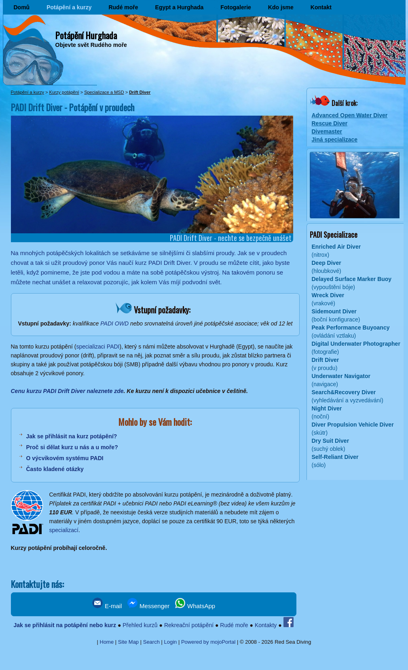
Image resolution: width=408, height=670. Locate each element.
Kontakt (321, 7)
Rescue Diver (330, 123)
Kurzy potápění (64, 92)
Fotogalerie (235, 7)
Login (170, 642)
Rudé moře (123, 7)
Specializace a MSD (104, 92)
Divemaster (327, 131)
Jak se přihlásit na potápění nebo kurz (64, 625)
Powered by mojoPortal (208, 642)
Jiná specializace (335, 139)
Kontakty (266, 625)
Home (107, 642)
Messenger (148, 605)
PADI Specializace (333, 234)
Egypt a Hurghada (179, 7)
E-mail (107, 605)
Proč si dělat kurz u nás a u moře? (72, 447)
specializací (63, 530)
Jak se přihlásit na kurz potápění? (71, 436)
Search (151, 642)
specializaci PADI (97, 346)
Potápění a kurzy (69, 7)
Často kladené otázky (55, 469)
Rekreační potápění (189, 625)
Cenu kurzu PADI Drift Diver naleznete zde (67, 391)
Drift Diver (139, 92)
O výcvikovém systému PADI (65, 458)
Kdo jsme (281, 7)
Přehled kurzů (140, 625)
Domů (22, 7)
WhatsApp (195, 605)
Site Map (128, 642)
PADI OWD (114, 323)
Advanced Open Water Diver (350, 115)
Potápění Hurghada (86, 35)
